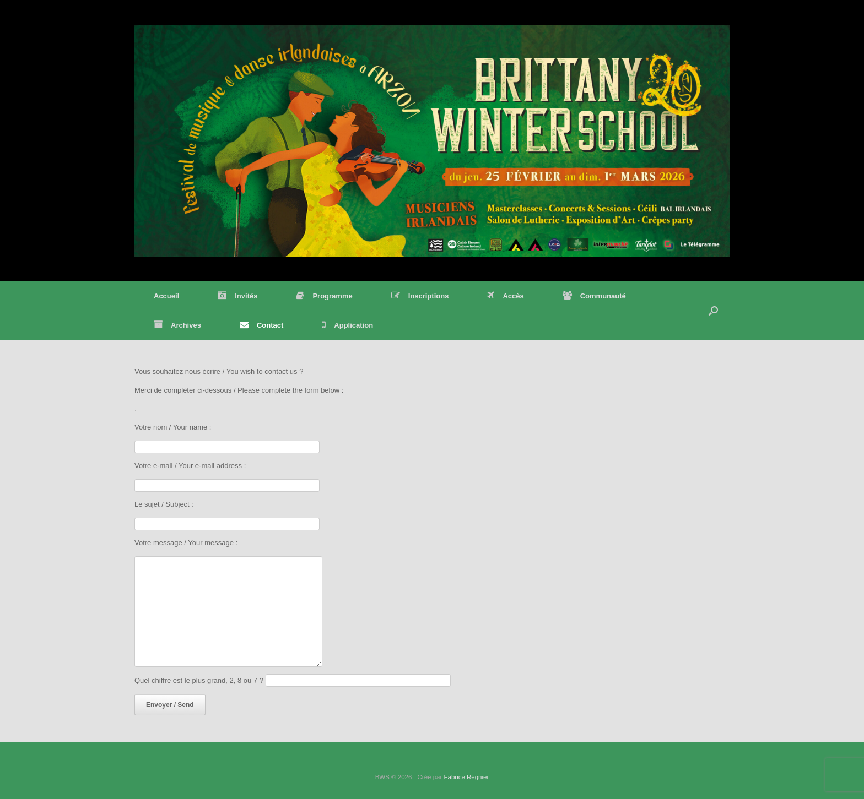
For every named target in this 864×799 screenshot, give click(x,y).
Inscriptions (420, 296)
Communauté (594, 296)
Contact (261, 325)
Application (347, 325)
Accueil (166, 296)
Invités (237, 296)
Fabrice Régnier (466, 777)
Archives (177, 325)
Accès (505, 296)
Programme (324, 296)
